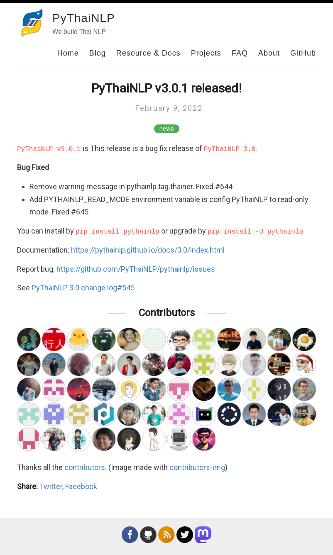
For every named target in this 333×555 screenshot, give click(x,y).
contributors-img (197, 467)
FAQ (240, 53)
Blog (97, 53)
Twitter (50, 486)
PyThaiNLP (83, 18)
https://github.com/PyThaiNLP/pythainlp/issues (135, 269)
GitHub (303, 53)
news (166, 128)
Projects (206, 53)
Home (68, 53)
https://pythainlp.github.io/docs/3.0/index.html (148, 250)
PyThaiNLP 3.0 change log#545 (83, 287)
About (269, 53)
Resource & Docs (148, 53)
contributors (84, 467)
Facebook (81, 486)
